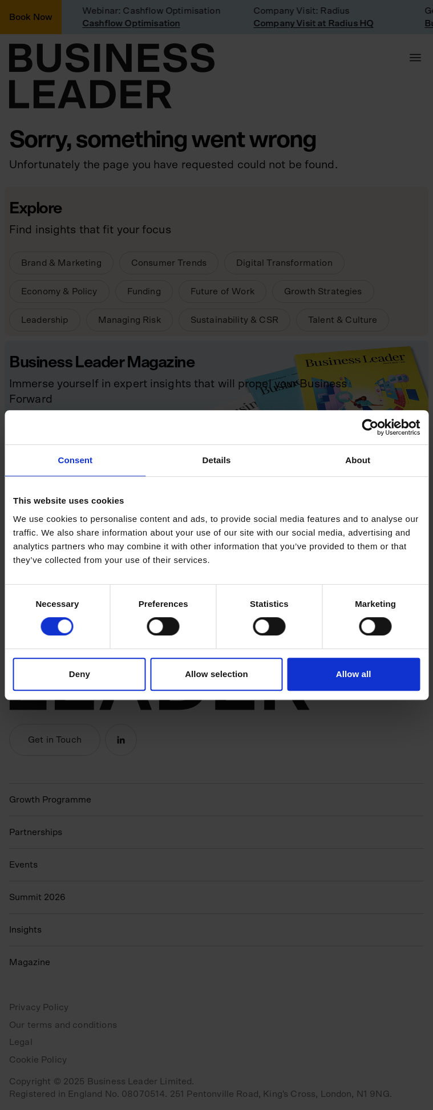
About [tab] (357, 460)
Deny (79, 674)
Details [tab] (217, 460)
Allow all (353, 674)
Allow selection (216, 674)
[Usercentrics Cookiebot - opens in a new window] (370, 427)
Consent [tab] (75, 460)
